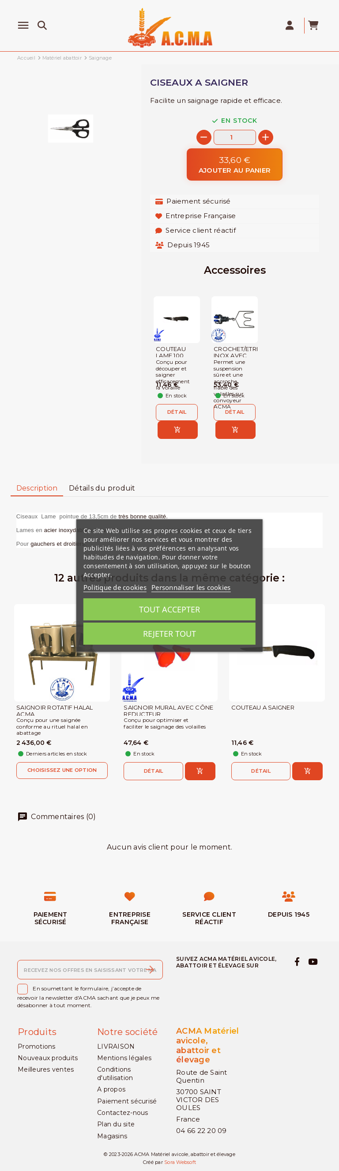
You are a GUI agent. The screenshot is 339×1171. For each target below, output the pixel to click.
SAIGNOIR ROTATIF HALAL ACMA (54, 711)
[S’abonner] (150, 969)
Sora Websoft (180, 1162)
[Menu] (23, 25)
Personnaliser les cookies (190, 587)
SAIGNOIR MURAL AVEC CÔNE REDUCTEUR (168, 711)
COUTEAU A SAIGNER (262, 707)
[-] (203, 137)
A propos (111, 1089)
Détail (177, 412)
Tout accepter (169, 609)
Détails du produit (102, 488)
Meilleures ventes (46, 1069)
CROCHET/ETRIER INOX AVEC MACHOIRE (235, 356)
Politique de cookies (115, 587)
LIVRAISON (116, 1046)
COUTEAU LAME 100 (171, 352)
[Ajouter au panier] (234, 164)
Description (37, 488)
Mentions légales (124, 1058)
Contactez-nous (122, 1113)
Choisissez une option (62, 770)
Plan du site (116, 1124)
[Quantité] (235, 137)
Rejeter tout (169, 633)
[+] (265, 137)
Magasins (112, 1136)
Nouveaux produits (48, 1058)
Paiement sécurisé (127, 1101)
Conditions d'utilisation (115, 1073)
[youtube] (313, 962)
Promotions (37, 1046)
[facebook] (297, 962)
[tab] (37, 488)
